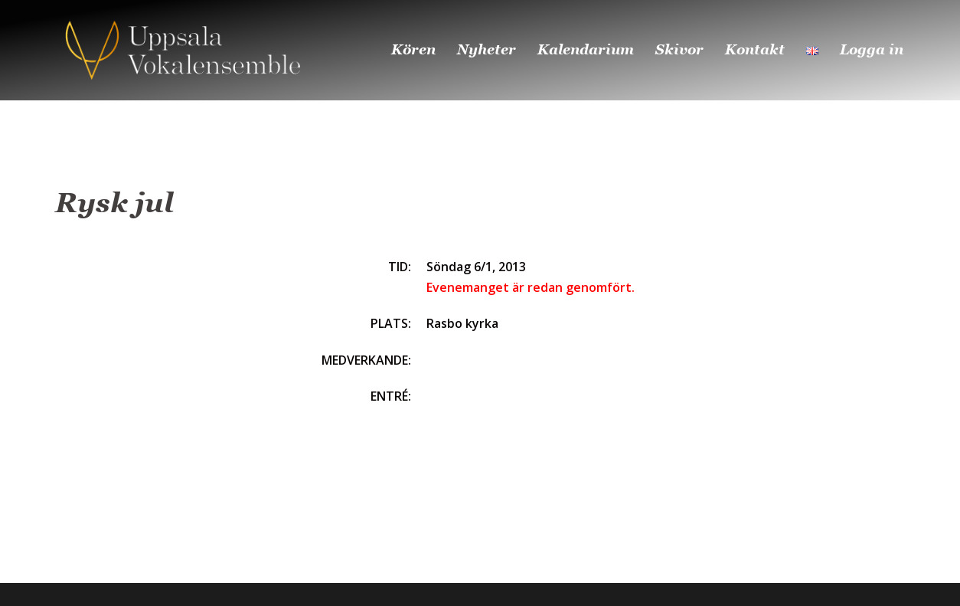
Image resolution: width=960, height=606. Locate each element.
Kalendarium (585, 49)
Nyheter (486, 49)
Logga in (871, 49)
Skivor (679, 49)
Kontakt (755, 49)
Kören (413, 49)
